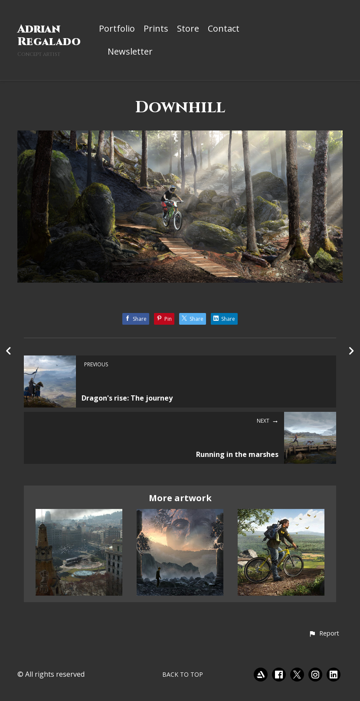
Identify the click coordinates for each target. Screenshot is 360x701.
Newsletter (130, 52)
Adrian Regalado (49, 35)
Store (188, 29)
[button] (324, 633)
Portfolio (117, 29)
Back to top (182, 674)
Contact (223, 29)
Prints (156, 29)
